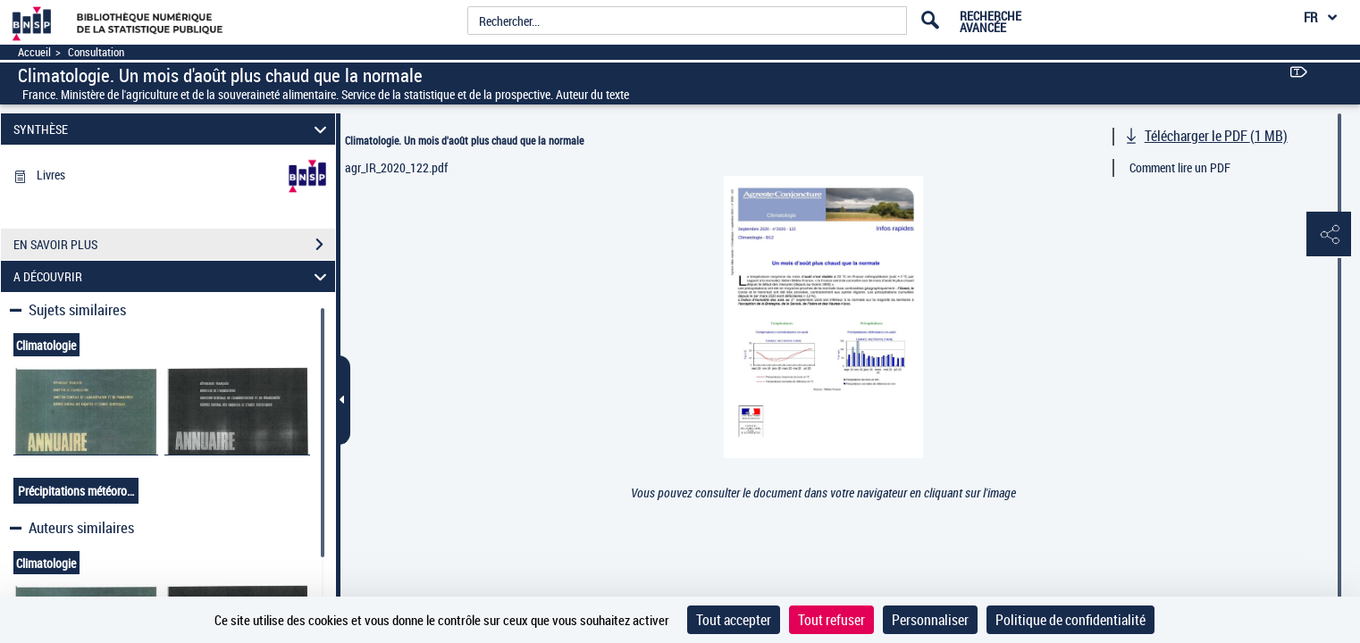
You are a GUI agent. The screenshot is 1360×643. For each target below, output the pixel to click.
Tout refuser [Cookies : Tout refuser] (831, 620)
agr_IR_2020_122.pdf (396, 167)
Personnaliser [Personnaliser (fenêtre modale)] (930, 620)
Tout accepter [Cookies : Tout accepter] (733, 620)
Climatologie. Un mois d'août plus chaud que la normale (464, 140)
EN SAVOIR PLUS (174, 244)
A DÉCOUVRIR (172, 276)
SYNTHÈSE (172, 129)
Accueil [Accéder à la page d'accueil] (34, 52)
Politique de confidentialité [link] (1070, 620)
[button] (1328, 235)
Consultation (96, 52)
